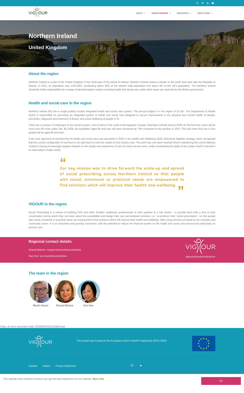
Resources (184, 13)
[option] (122, 43)
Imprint (46, 366)
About (140, 13)
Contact (33, 366)
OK (221, 381)
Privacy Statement (66, 366)
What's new (205, 13)
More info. (98, 379)
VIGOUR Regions (161, 13)
